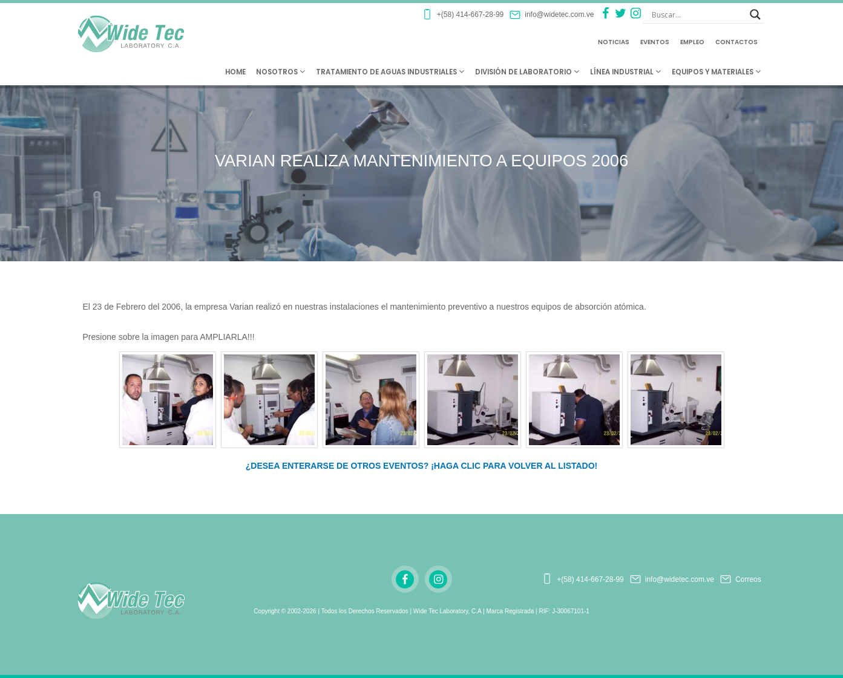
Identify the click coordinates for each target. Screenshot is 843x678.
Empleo (692, 42)
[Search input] (698, 14)
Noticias (613, 42)
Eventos (654, 42)
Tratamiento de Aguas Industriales (390, 72)
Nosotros (280, 72)
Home (235, 72)
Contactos (736, 42)
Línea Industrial (625, 72)
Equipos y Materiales (716, 72)
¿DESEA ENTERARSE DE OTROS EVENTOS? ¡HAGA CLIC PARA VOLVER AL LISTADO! (422, 466)
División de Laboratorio (527, 72)
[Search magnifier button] (755, 14)
